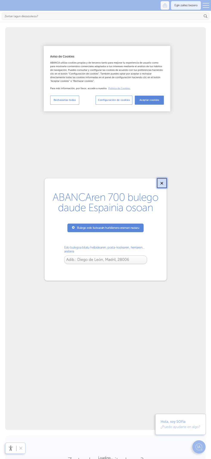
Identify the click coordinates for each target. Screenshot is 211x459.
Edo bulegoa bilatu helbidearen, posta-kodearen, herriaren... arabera (104, 249)
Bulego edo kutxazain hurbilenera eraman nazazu (105, 228)
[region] (107, 78)
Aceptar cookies (149, 99)
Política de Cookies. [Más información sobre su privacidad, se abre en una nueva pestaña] (119, 88)
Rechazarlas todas (65, 99)
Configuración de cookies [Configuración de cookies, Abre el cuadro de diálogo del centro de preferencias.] (114, 99)
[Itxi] (162, 183)
